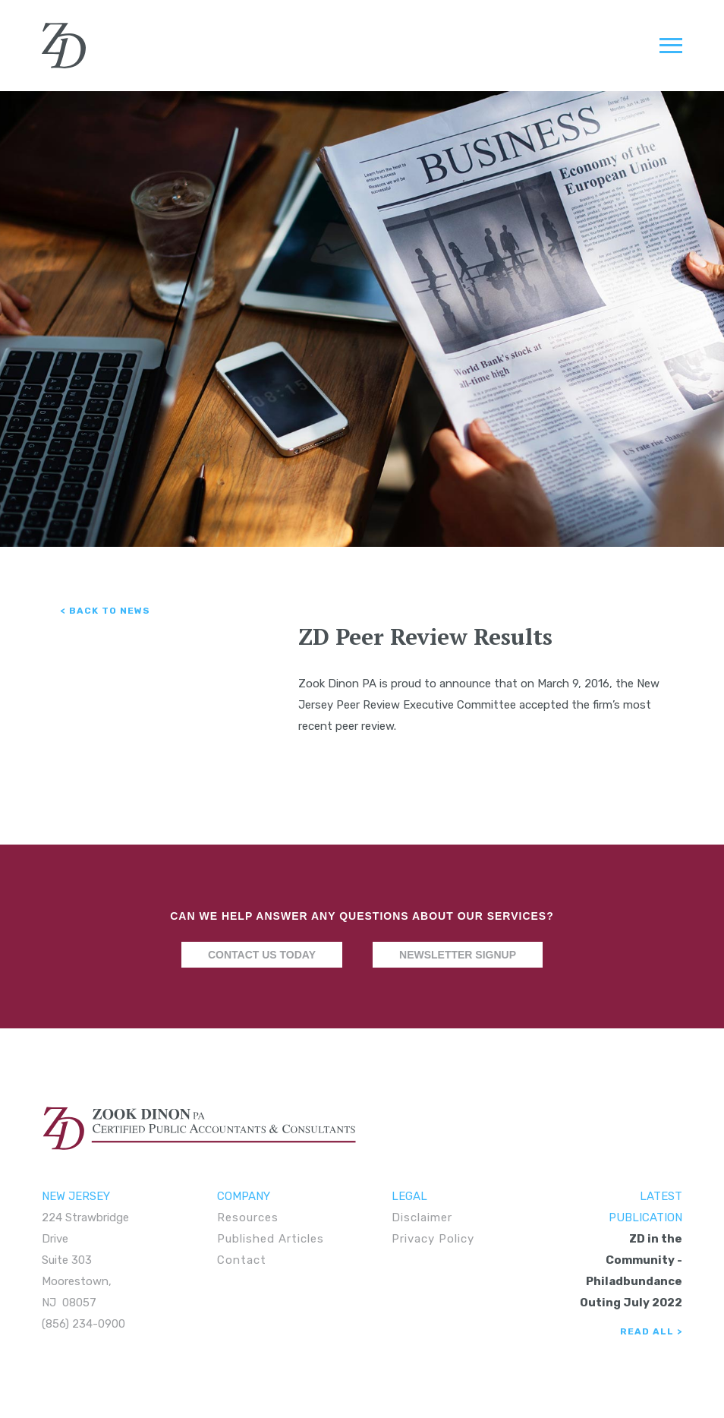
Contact (241, 1260)
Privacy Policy (433, 1239)
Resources (248, 1217)
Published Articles (270, 1239)
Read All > (651, 1331)
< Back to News (105, 610)
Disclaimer (422, 1217)
